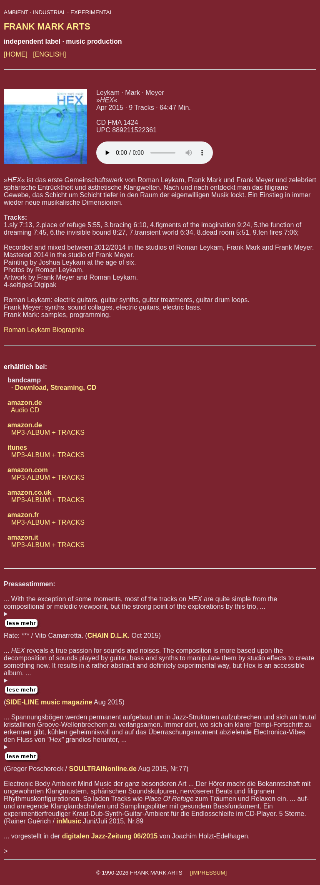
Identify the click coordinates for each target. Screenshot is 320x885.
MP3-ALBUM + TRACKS (44, 428)
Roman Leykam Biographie (44, 329)
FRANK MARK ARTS (47, 27)
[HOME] (16, 54)
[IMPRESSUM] (208, 873)
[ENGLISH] (49, 54)
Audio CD (23, 406)
